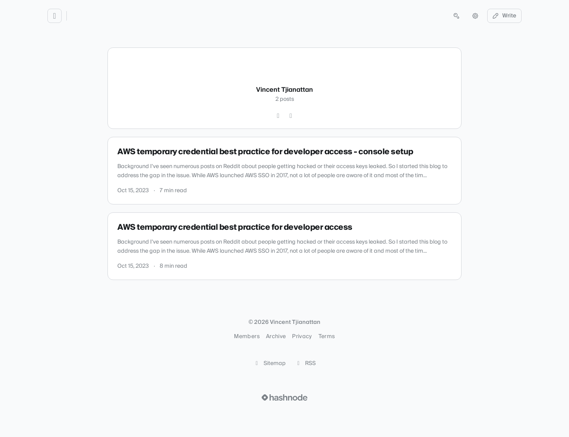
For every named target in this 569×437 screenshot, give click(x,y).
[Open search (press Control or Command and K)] (456, 16)
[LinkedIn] (291, 116)
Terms (326, 336)
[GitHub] (278, 116)
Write (504, 16)
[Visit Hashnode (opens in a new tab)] (284, 397)
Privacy (302, 336)
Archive (276, 336)
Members (246, 336)
